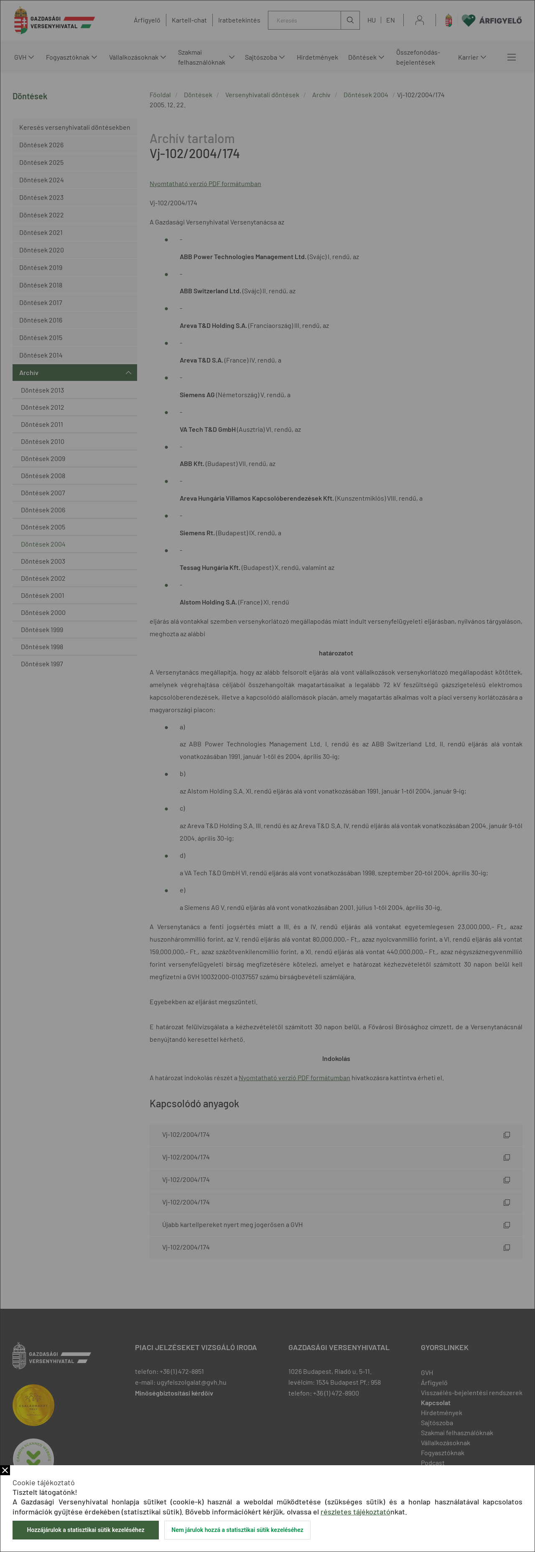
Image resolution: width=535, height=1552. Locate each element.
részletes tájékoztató (355, 1511)
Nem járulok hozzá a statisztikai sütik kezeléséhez (237, 1530)
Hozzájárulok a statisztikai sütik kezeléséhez (85, 1530)
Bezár (5, 1470)
